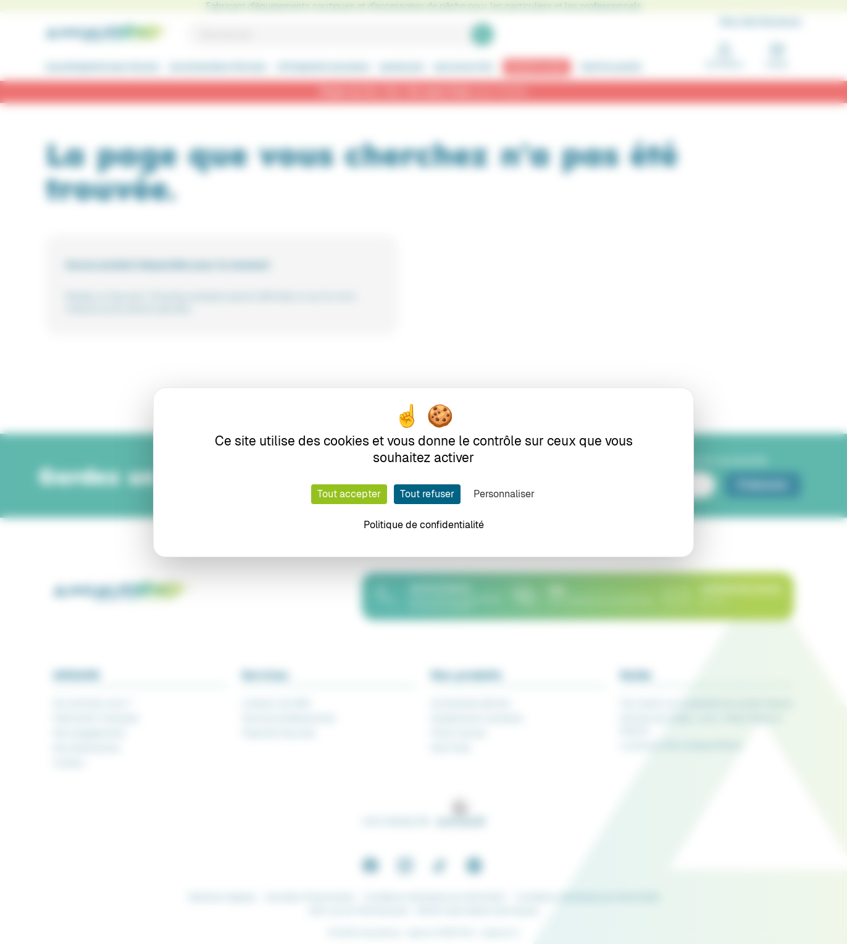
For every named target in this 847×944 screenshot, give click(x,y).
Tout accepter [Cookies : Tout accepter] (349, 493)
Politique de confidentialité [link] (424, 524)
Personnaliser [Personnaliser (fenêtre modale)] (504, 493)
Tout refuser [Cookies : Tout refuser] (427, 493)
